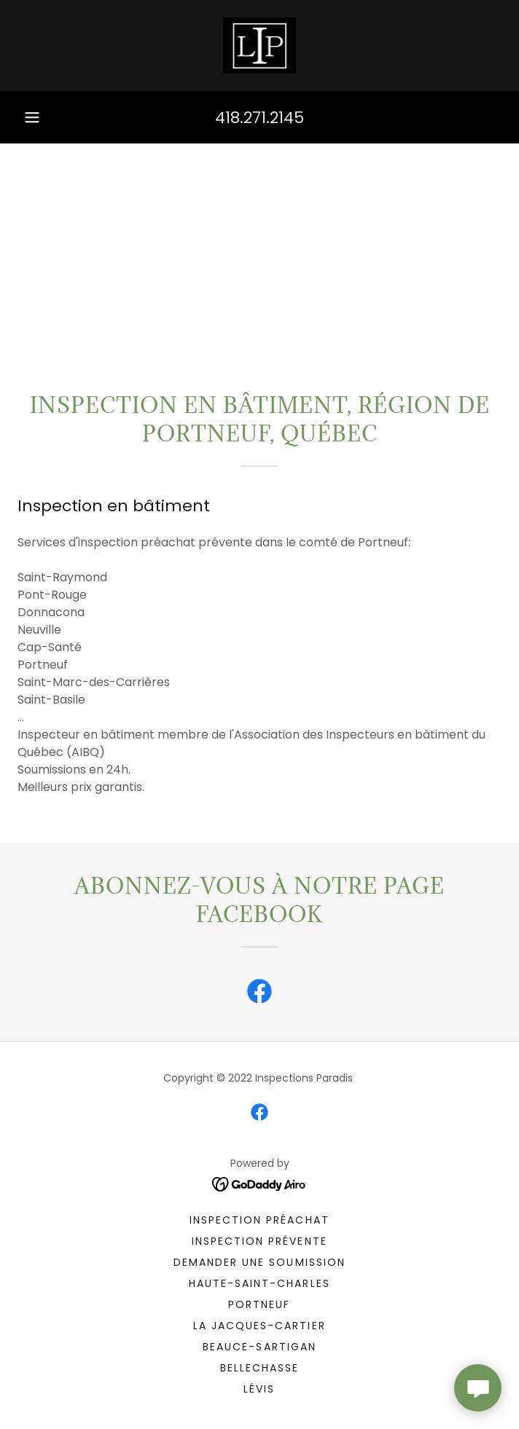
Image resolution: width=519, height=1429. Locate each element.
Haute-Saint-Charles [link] (259, 1283)
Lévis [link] (259, 1389)
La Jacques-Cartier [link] (259, 1325)
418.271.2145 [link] (259, 117)
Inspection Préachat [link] (259, 1220)
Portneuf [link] (259, 1304)
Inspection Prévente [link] (259, 1241)
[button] (32, 117)
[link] (260, 45)
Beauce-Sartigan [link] (259, 1346)
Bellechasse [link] (259, 1368)
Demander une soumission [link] (259, 1262)
